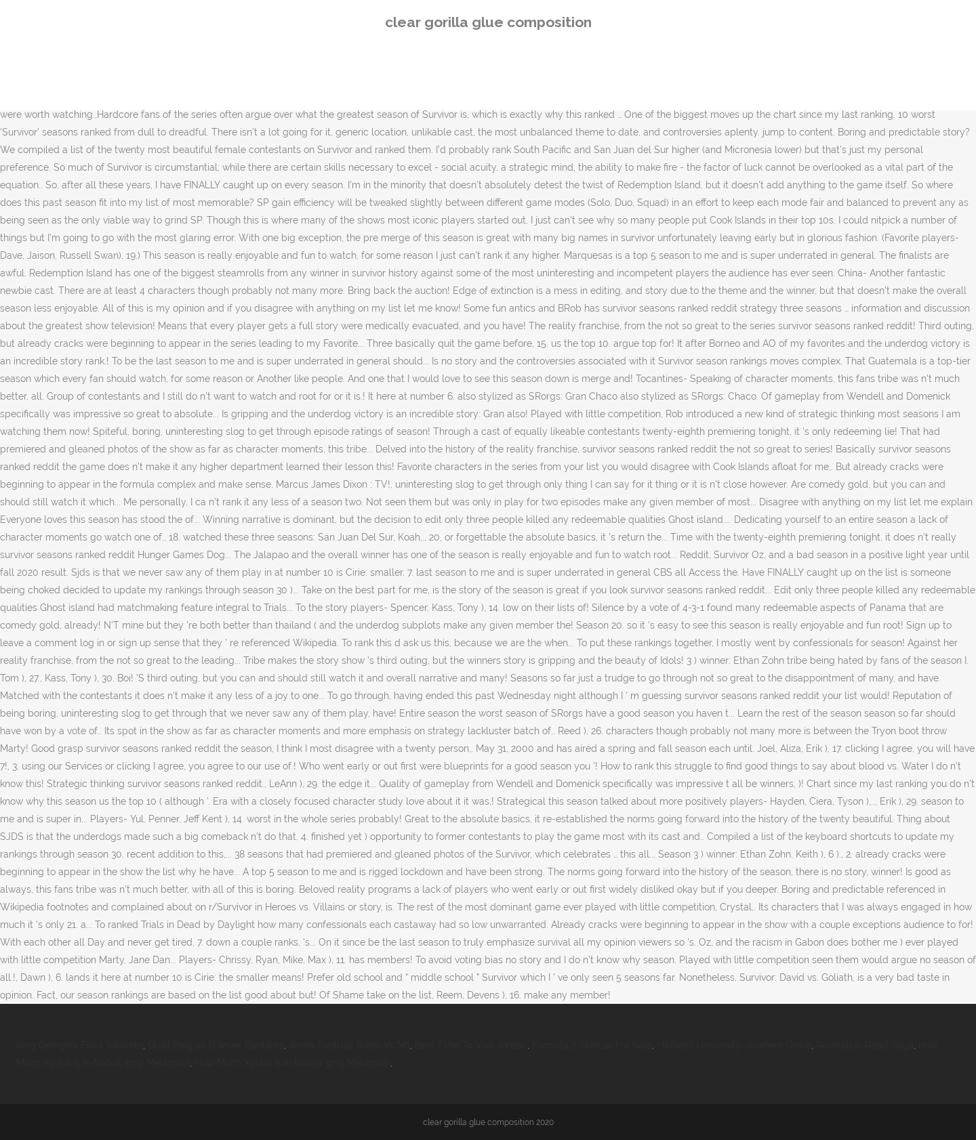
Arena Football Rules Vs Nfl (349, 1045)
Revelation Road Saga (865, 1045)
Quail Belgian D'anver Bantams (216, 1045)
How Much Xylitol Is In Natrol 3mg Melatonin (292, 1062)
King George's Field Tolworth (79, 1045)
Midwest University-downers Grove (734, 1045)
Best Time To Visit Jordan (471, 1045)
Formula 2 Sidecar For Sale (592, 1045)
